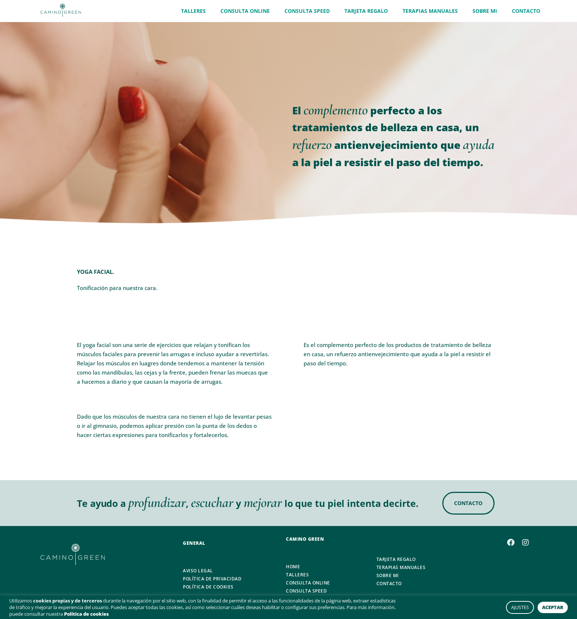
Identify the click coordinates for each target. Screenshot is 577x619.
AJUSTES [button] (520, 607)
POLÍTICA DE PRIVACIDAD (212, 579)
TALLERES (193, 10)
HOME (293, 567)
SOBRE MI (484, 10)
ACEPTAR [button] (552, 607)
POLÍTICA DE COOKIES (208, 587)
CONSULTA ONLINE (245, 10)
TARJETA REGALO (366, 10)
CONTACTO (526, 10)
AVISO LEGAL (198, 571)
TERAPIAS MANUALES (430, 10)
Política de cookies (86, 614)
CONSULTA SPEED (307, 10)
